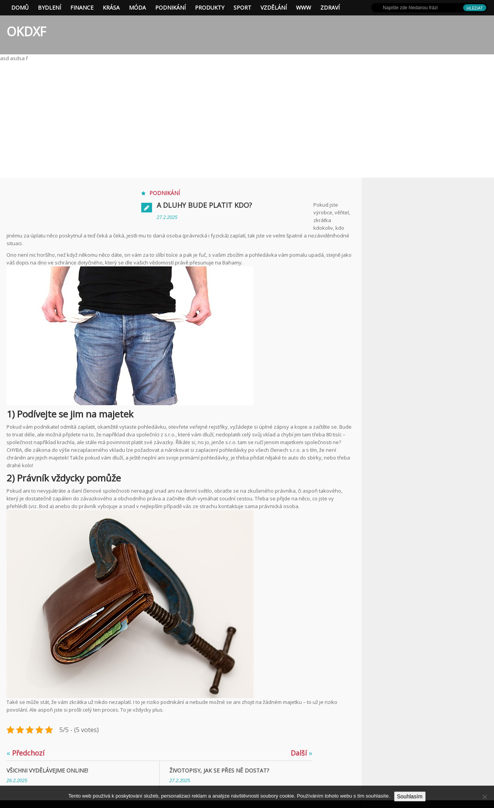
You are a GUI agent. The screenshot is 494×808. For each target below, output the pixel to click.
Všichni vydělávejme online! (47, 770)
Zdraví (330, 7)
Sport (242, 7)
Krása (111, 7)
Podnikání (170, 7)
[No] (484, 797)
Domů (20, 7)
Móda (137, 7)
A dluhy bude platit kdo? (204, 205)
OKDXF (26, 31)
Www (303, 7)
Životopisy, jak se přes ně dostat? (219, 770)
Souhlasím (410, 796)
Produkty (209, 7)
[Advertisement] (247, 120)
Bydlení (49, 7)
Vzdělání (274, 7)
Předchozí (25, 753)
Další (301, 753)
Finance (81, 7)
